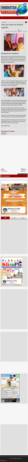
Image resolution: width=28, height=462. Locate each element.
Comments (14, 218)
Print (22, 31)
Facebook (2, 133)
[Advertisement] (14, 151)
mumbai (4, 22)
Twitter (4, 133)
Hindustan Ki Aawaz (9, 31)
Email (25, 31)
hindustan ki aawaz (11, 460)
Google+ (5, 133)
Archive (22, 218)
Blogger (20, 174)
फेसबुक (5, 217)
